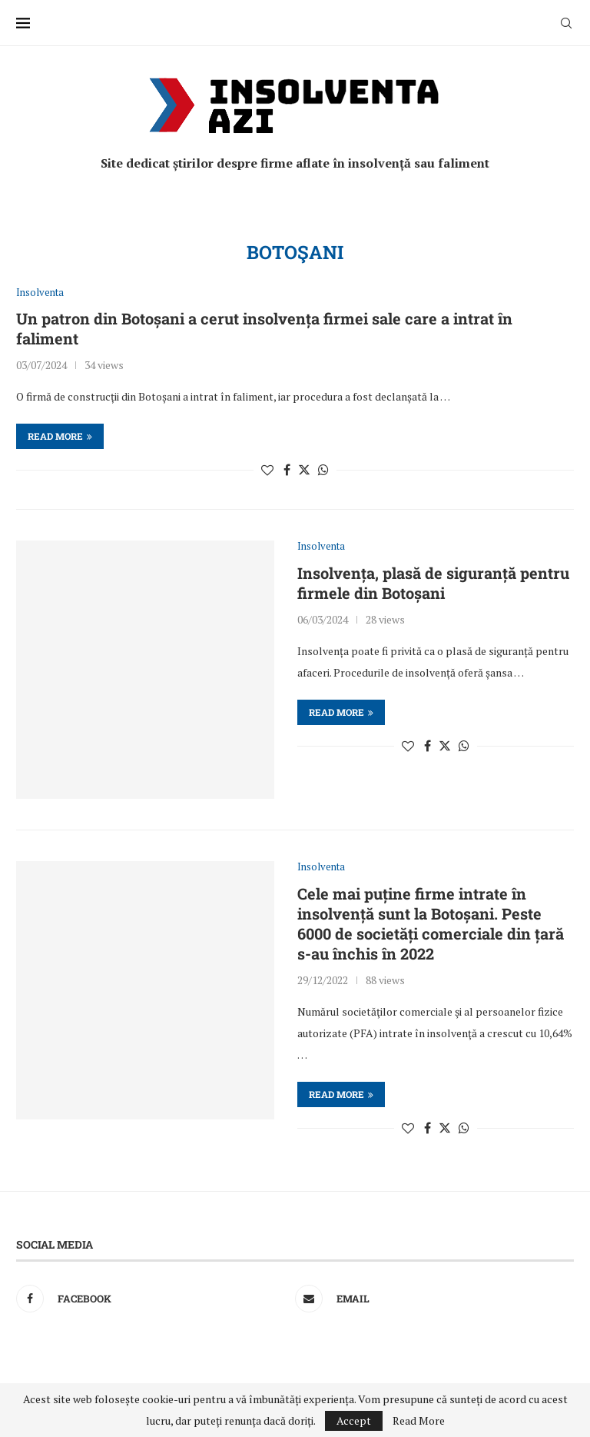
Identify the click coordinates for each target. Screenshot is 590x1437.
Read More (419, 1420)
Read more (60, 436)
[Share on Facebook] (286, 469)
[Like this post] (267, 469)
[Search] (566, 23)
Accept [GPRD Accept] (353, 1420)
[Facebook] (151, 1298)
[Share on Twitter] (304, 469)
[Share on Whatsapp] (323, 469)
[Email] (430, 1298)
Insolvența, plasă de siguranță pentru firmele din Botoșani (433, 583)
